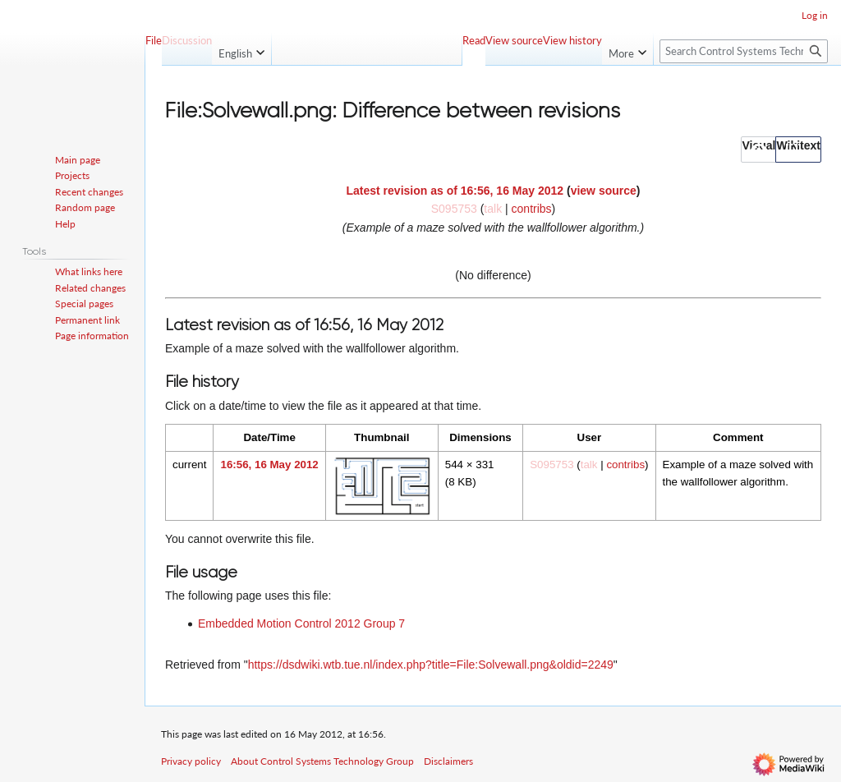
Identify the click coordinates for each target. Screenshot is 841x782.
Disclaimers (448, 761)
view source (603, 190)
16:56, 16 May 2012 (269, 464)
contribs (532, 208)
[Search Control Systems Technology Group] (743, 51)
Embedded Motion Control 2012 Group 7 (301, 623)
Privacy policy (191, 761)
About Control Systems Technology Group (322, 761)
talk (493, 208)
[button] (758, 149)
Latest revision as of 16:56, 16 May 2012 (455, 190)
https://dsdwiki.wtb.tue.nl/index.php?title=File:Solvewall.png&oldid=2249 (431, 664)
